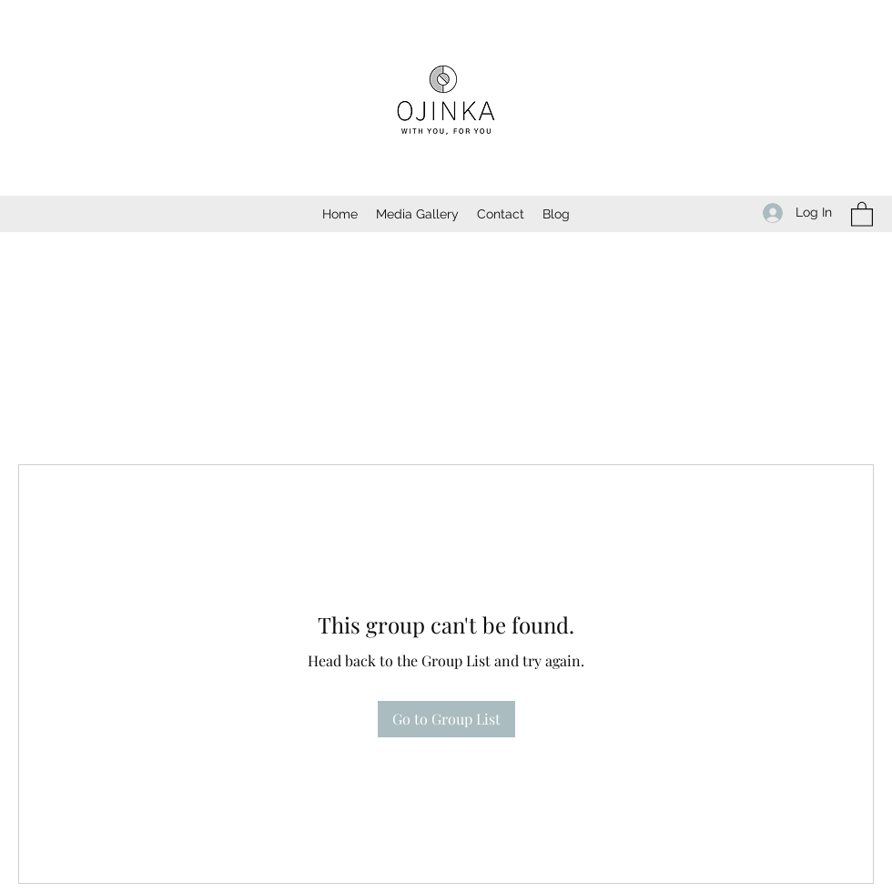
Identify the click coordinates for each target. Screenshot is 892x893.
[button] (862, 213)
